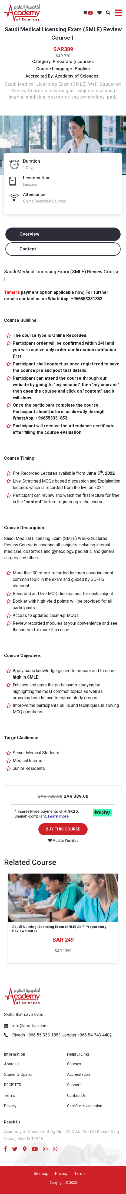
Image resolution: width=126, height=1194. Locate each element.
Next (119, 931)
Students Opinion (19, 1074)
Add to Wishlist (63, 840)
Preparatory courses (73, 61)
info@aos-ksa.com (30, 1025)
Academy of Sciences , (78, 76)
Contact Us (76, 1095)
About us (11, 1064)
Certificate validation (84, 1106)
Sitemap (41, 1173)
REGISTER (12, 1085)
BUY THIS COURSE (63, 829)
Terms (9, 1095)
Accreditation (78, 1074)
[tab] (63, 234)
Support (74, 1085)
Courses (74, 1064)
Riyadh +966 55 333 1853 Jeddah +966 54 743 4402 (62, 1035)
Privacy (10, 1106)
